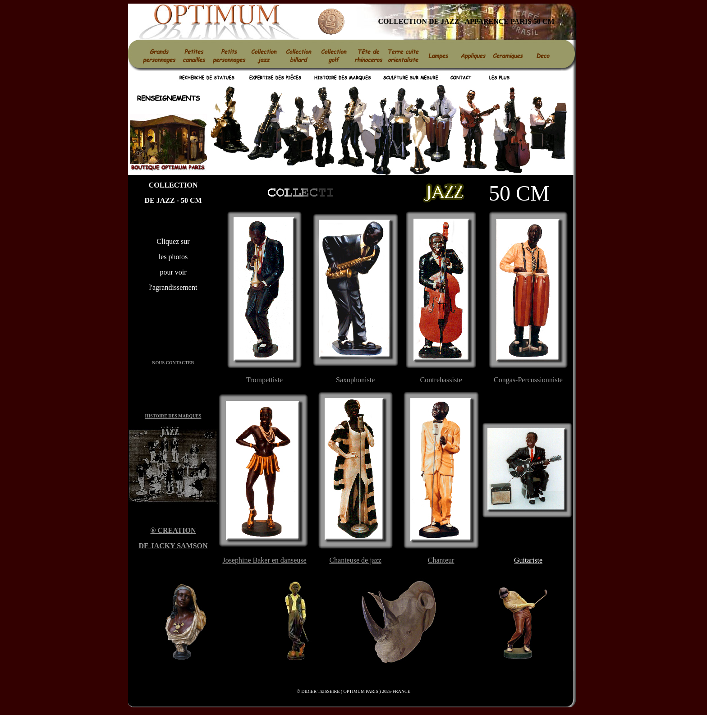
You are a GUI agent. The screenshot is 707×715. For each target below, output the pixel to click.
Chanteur (441, 560)
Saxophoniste (355, 380)
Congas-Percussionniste (528, 380)
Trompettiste (264, 380)
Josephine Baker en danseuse (264, 560)
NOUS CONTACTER (173, 362)
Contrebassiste (441, 380)
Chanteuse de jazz (355, 560)
